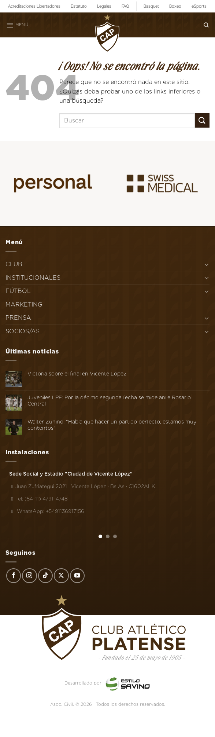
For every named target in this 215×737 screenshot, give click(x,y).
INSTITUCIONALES (32, 277)
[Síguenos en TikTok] (45, 575)
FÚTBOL (18, 290)
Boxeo (175, 6)
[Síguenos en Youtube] (77, 575)
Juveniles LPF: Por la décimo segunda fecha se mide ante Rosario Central (109, 401)
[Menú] (17, 25)
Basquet (151, 6)
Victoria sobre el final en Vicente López (76, 374)
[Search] (206, 25)
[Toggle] (207, 264)
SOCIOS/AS (22, 331)
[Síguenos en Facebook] (13, 575)
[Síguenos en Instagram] (29, 575)
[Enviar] (202, 120)
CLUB (13, 264)
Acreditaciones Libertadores (34, 6)
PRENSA (18, 317)
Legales (104, 6)
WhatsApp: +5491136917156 (46, 511)
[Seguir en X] (61, 575)
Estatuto (79, 6)
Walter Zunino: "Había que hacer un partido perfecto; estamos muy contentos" (111, 425)
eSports (199, 6)
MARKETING (23, 304)
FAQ (125, 6)
